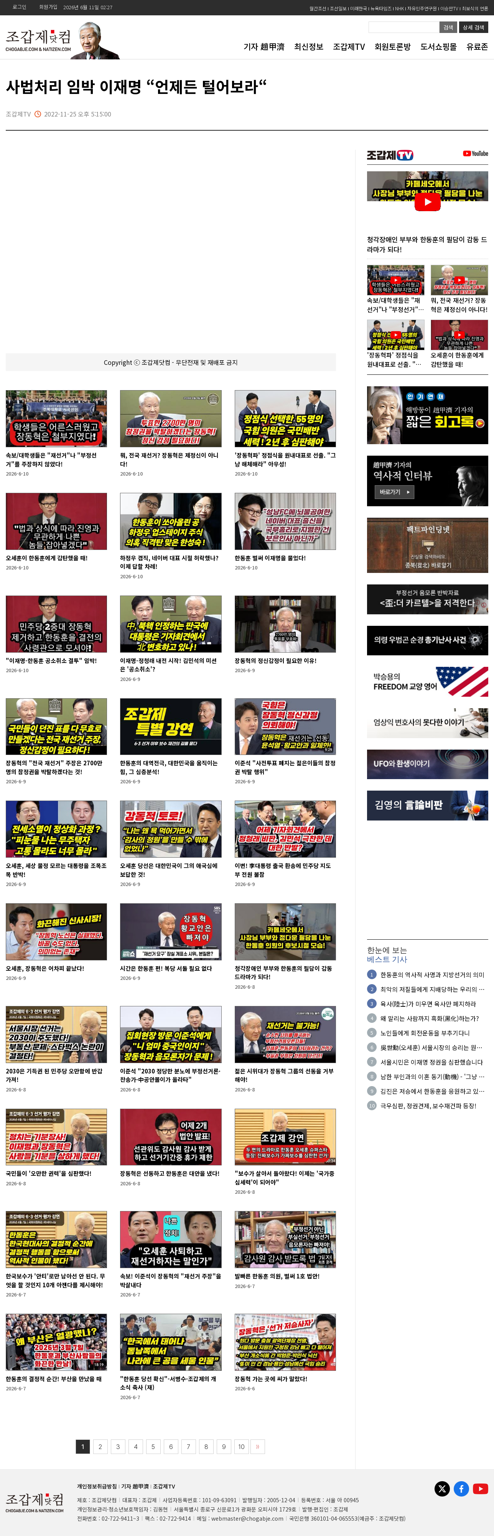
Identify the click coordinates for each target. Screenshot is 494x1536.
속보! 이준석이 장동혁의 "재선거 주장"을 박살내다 (170, 1280)
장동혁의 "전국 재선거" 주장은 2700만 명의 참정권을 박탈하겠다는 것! (54, 767)
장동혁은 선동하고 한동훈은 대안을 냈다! (170, 1173)
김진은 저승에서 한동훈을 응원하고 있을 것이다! (432, 1091)
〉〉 (257, 1446)
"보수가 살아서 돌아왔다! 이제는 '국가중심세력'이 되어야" (284, 1177)
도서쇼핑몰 (438, 46)
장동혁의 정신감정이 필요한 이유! (276, 660)
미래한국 (358, 8)
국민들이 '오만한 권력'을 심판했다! (49, 1173)
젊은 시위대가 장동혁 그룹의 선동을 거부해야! (284, 1075)
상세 (473, 27)
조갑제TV (349, 46)
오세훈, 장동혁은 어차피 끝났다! (45, 968)
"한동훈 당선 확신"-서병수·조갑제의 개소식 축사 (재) (168, 1383)
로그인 (19, 6)
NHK (399, 8)
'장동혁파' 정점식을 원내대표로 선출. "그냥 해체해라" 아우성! (285, 459)
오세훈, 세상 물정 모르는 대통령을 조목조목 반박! (56, 870)
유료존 (477, 46)
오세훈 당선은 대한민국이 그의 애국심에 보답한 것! (168, 870)
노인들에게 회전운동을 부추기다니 (425, 1033)
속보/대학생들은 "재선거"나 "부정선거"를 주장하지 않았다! (51, 459)
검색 (448, 27)
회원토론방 (392, 46)
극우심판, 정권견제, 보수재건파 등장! (428, 1106)
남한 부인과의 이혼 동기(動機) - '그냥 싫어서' (432, 1076)
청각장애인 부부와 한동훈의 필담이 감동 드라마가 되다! (283, 972)
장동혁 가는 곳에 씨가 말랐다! (271, 1379)
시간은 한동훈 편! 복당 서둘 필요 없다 (166, 968)
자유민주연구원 (422, 8)
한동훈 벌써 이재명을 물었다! (270, 558)
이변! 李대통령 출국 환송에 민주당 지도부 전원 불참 (283, 870)
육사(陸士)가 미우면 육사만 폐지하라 (428, 1004)
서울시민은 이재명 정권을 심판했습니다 (431, 1062)
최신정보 (308, 46)
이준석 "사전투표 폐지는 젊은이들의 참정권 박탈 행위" (285, 767)
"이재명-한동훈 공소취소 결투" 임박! (51, 660)
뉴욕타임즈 (381, 8)
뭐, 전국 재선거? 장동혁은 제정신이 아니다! (169, 459)
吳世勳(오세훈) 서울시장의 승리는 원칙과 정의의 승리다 (434, 1047)
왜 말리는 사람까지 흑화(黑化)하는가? (429, 1018)
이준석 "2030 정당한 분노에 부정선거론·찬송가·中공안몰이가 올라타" (170, 1075)
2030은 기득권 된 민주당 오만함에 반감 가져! (54, 1075)
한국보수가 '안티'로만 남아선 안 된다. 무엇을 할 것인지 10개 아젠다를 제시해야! (55, 1280)
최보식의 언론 (475, 8)
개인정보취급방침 (97, 1486)
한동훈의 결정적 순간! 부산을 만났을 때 (54, 1379)
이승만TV (449, 8)
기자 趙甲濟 (264, 46)
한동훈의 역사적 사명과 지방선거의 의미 (432, 975)
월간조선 (318, 8)
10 (242, 1447)
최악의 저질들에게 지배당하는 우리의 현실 (432, 989)
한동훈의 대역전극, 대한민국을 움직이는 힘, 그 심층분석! (169, 767)
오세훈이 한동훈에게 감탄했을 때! (47, 558)
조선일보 (338, 8)
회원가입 (48, 6)
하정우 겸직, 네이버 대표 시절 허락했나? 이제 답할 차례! (169, 562)
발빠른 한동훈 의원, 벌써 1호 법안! (277, 1276)
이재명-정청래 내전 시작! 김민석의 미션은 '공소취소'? (168, 664)
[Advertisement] (427, 881)
